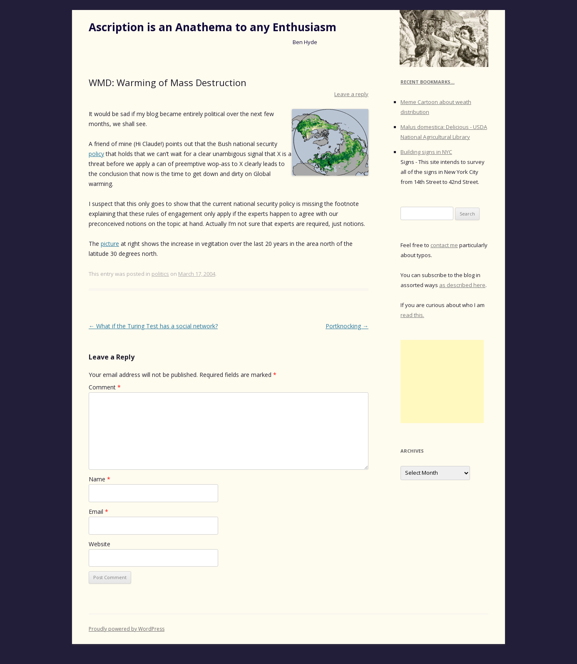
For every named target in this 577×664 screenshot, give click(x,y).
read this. (412, 315)
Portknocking (347, 326)
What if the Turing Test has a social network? (153, 326)
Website (99, 544)
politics (160, 273)
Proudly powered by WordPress (126, 628)
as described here (462, 285)
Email (98, 511)
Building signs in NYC (426, 152)
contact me (444, 245)
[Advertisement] (442, 381)
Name (99, 479)
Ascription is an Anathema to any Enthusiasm (212, 27)
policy (96, 154)
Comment (105, 387)
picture (110, 244)
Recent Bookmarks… (427, 82)
